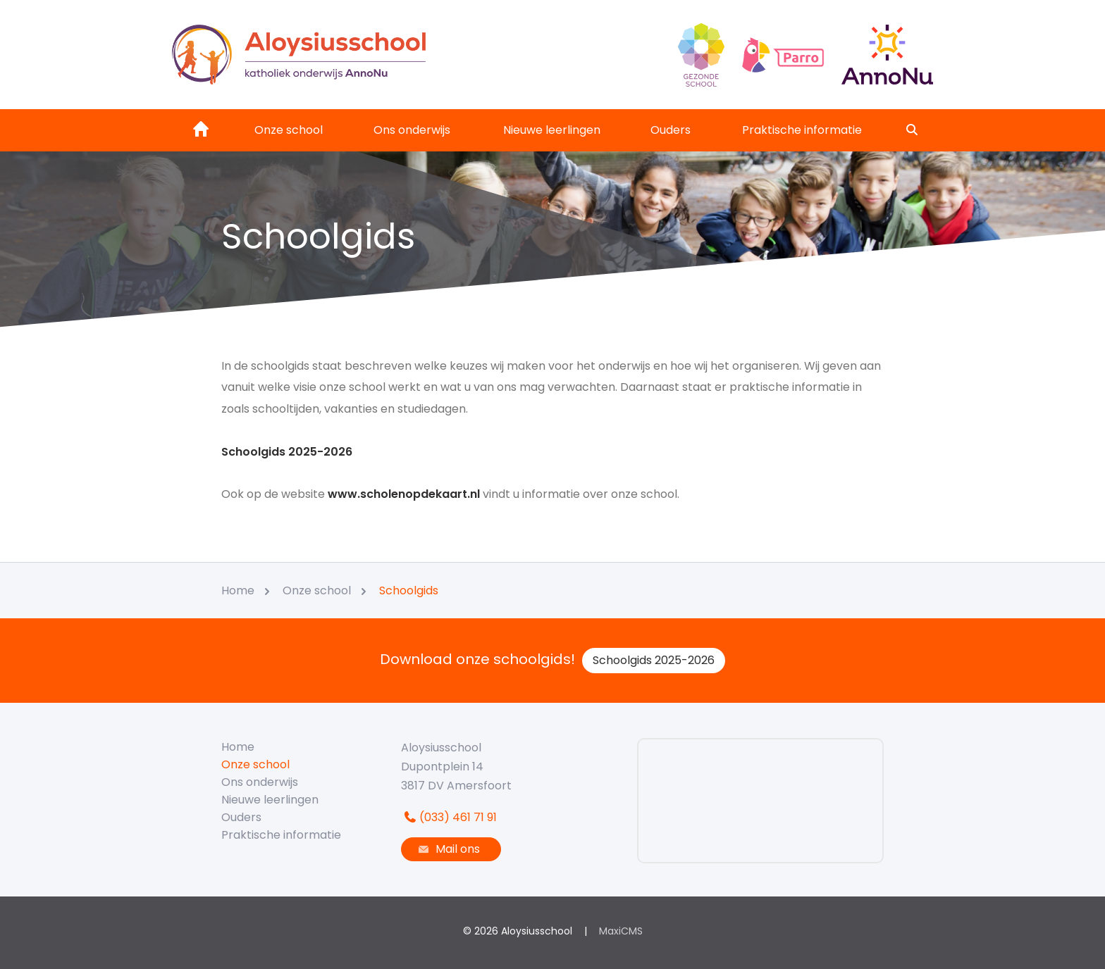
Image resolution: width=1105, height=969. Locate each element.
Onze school (288, 130)
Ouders (670, 130)
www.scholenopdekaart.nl (405, 494)
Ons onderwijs (412, 130)
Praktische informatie (802, 130)
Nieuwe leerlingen (551, 130)
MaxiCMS (621, 931)
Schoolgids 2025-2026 (654, 660)
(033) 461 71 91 (449, 817)
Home (237, 747)
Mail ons (447, 849)
